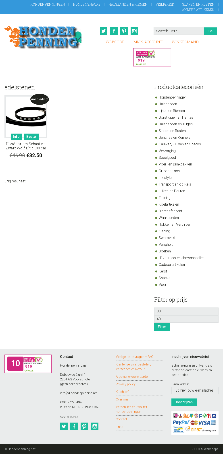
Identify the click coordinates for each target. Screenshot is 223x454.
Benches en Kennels (174, 137)
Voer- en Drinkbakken (175, 164)
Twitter (103, 31)
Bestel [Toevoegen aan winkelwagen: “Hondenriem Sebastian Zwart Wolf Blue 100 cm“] (31, 136)
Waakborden (169, 218)
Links (119, 427)
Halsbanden (168, 104)
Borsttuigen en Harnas (176, 117)
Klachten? (122, 392)
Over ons (122, 399)
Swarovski (167, 238)
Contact (121, 419)
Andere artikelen (198, 10)
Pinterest (124, 31)
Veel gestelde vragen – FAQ (134, 357)
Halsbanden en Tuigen (176, 124)
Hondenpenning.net (42, 36)
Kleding (164, 231)
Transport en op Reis (175, 184)
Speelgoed (167, 157)
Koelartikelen (169, 204)
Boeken (165, 251)
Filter (162, 327)
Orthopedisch (169, 171)
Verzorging (167, 151)
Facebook (114, 31)
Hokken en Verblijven (175, 224)
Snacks (164, 278)
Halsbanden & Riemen (128, 4)
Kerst (163, 271)
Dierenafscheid (170, 211)
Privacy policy (125, 384)
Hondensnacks (86, 4)
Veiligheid (165, 4)
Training (165, 198)
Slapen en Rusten (198, 4)
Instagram (134, 31)
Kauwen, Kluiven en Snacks (180, 144)
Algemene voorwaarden (132, 376)
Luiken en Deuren (172, 191)
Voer (162, 285)
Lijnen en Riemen (172, 111)
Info (16, 136)
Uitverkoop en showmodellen (181, 258)
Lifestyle (165, 177)
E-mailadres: (180, 384)
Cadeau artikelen (172, 264)
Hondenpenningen (47, 4)
